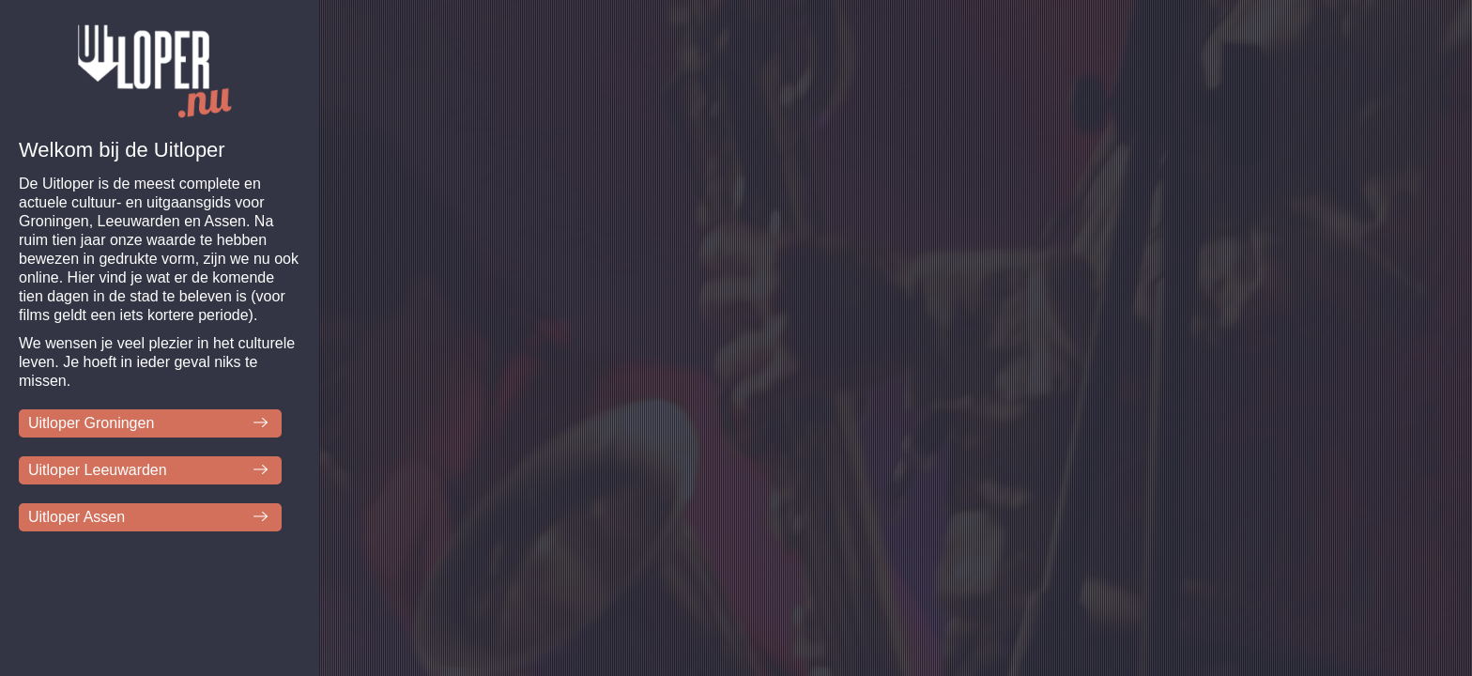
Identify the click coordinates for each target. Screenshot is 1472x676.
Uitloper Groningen (91, 423)
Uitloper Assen (76, 517)
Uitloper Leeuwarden (97, 470)
